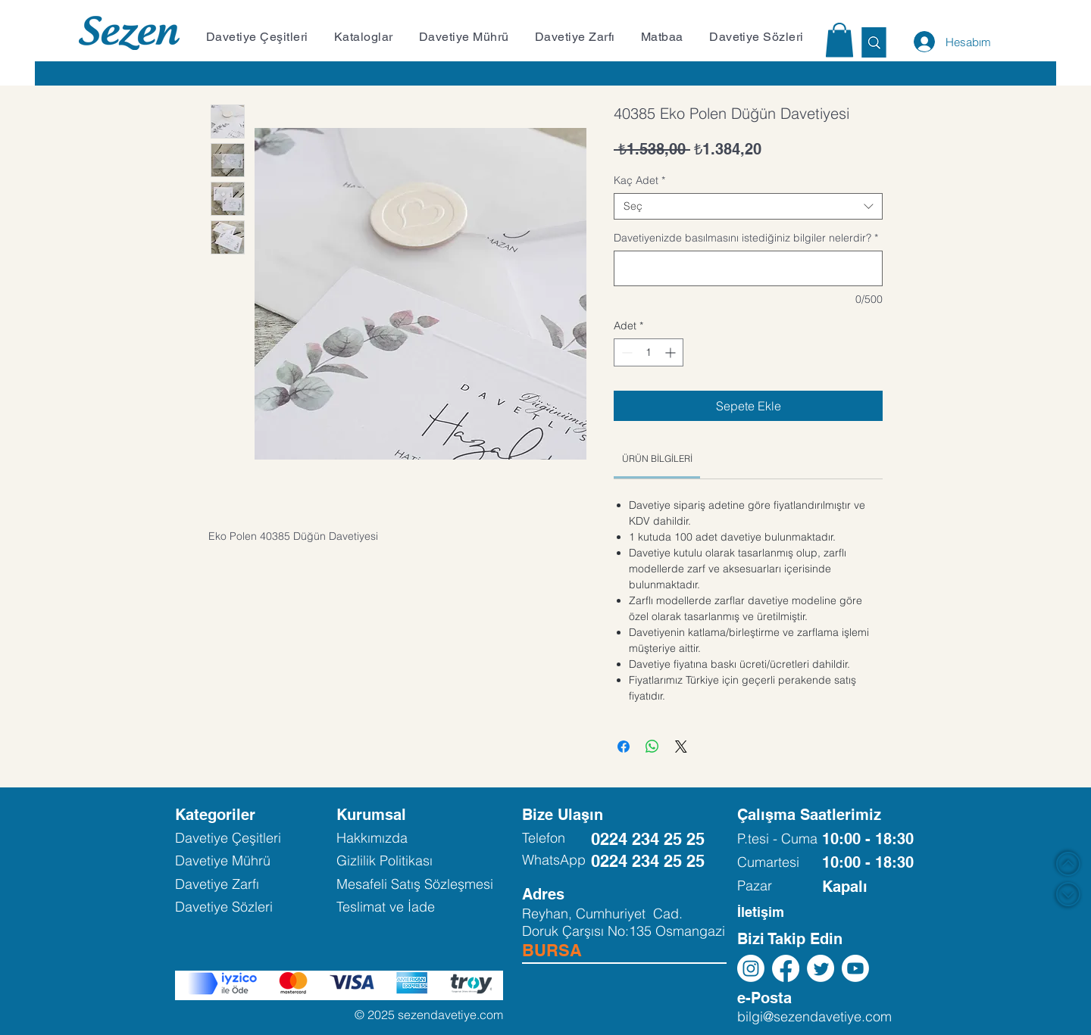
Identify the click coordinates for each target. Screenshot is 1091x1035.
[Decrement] (625, 352)
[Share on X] (681, 746)
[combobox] (748, 206)
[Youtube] (855, 968)
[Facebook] (785, 968)
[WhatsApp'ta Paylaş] (652, 746)
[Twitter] (820, 968)
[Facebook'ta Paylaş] (623, 746)
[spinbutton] (648, 352)
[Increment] (671, 352)
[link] (657, 458)
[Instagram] (750, 968)
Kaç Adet (639, 180)
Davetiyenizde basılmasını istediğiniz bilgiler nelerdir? (746, 238)
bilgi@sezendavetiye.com (814, 1016)
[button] (262, 36)
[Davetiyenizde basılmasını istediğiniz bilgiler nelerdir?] (748, 268)
